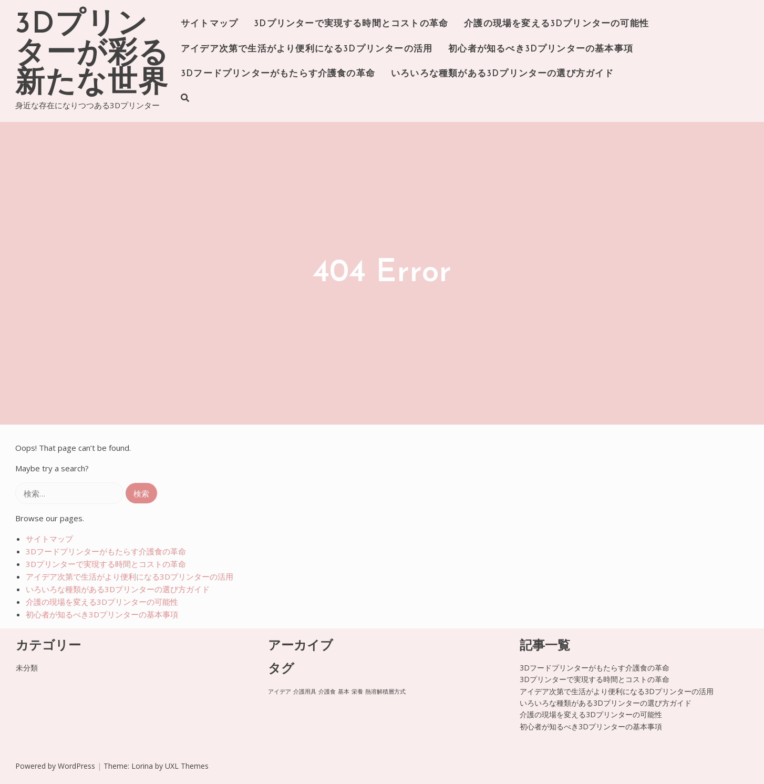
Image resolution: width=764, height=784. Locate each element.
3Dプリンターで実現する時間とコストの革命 (351, 23)
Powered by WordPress (55, 766)
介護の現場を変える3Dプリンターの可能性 (556, 23)
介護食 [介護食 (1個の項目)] (327, 691)
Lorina (142, 766)
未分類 (27, 668)
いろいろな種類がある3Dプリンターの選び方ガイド (502, 73)
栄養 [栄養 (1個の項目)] (357, 691)
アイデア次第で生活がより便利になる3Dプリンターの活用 (306, 49)
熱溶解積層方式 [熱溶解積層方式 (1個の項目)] (385, 691)
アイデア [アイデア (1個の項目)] (279, 691)
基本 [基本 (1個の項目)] (343, 691)
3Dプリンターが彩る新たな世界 (92, 55)
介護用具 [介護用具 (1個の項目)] (304, 691)
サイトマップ (209, 23)
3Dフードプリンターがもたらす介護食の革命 (278, 73)
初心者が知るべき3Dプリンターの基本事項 (540, 49)
